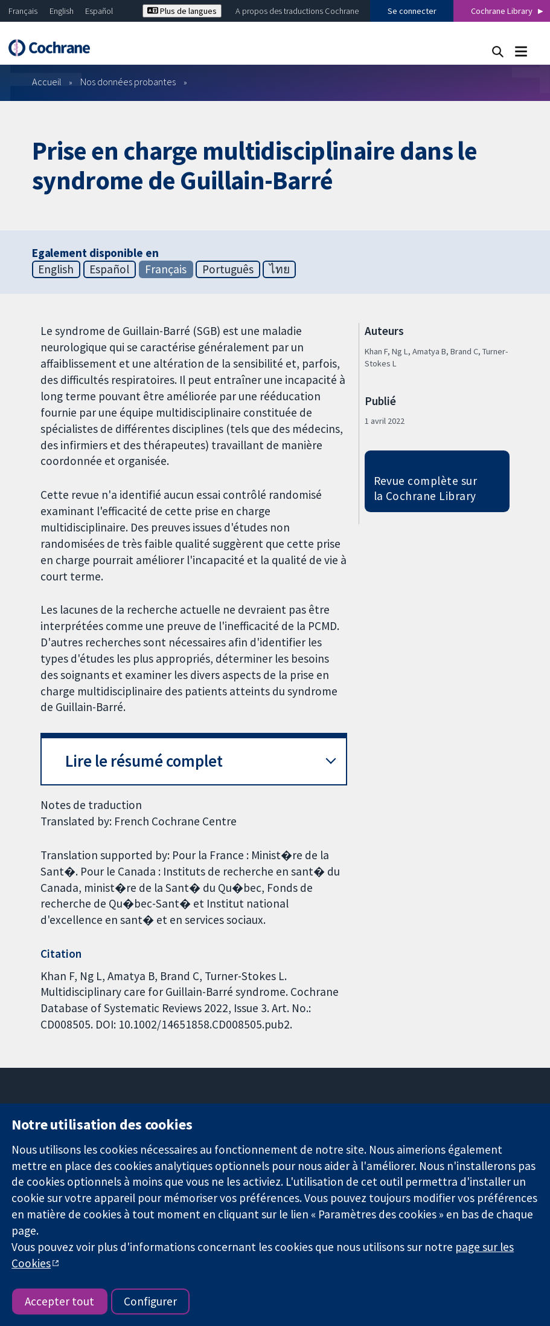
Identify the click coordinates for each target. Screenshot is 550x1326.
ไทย (279, 269)
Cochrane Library (501, 10)
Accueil (47, 82)
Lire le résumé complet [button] (144, 761)
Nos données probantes (128, 82)
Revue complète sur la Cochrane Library (426, 488)
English (62, 10)
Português (228, 269)
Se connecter (412, 10)
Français (22, 10)
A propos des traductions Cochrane (297, 10)
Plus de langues (182, 10)
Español (99, 10)
